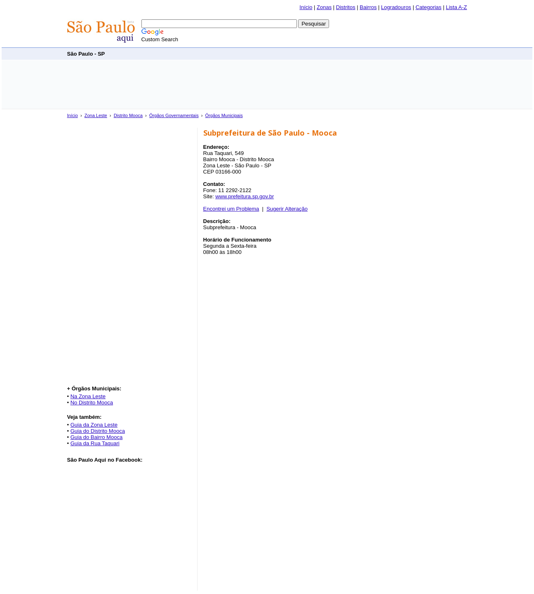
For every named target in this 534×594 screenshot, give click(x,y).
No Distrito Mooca (92, 402)
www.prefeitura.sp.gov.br (244, 196)
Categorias (429, 7)
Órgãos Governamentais (174, 115)
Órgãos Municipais (224, 115)
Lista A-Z (456, 7)
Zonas (324, 7)
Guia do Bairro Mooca (96, 437)
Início (305, 7)
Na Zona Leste (88, 396)
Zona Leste (96, 115)
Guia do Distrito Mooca (98, 431)
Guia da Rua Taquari (95, 443)
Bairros (368, 7)
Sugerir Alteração (287, 209)
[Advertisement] (317, 53)
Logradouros (396, 7)
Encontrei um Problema (231, 209)
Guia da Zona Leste (94, 425)
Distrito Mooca (128, 115)
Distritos (345, 7)
